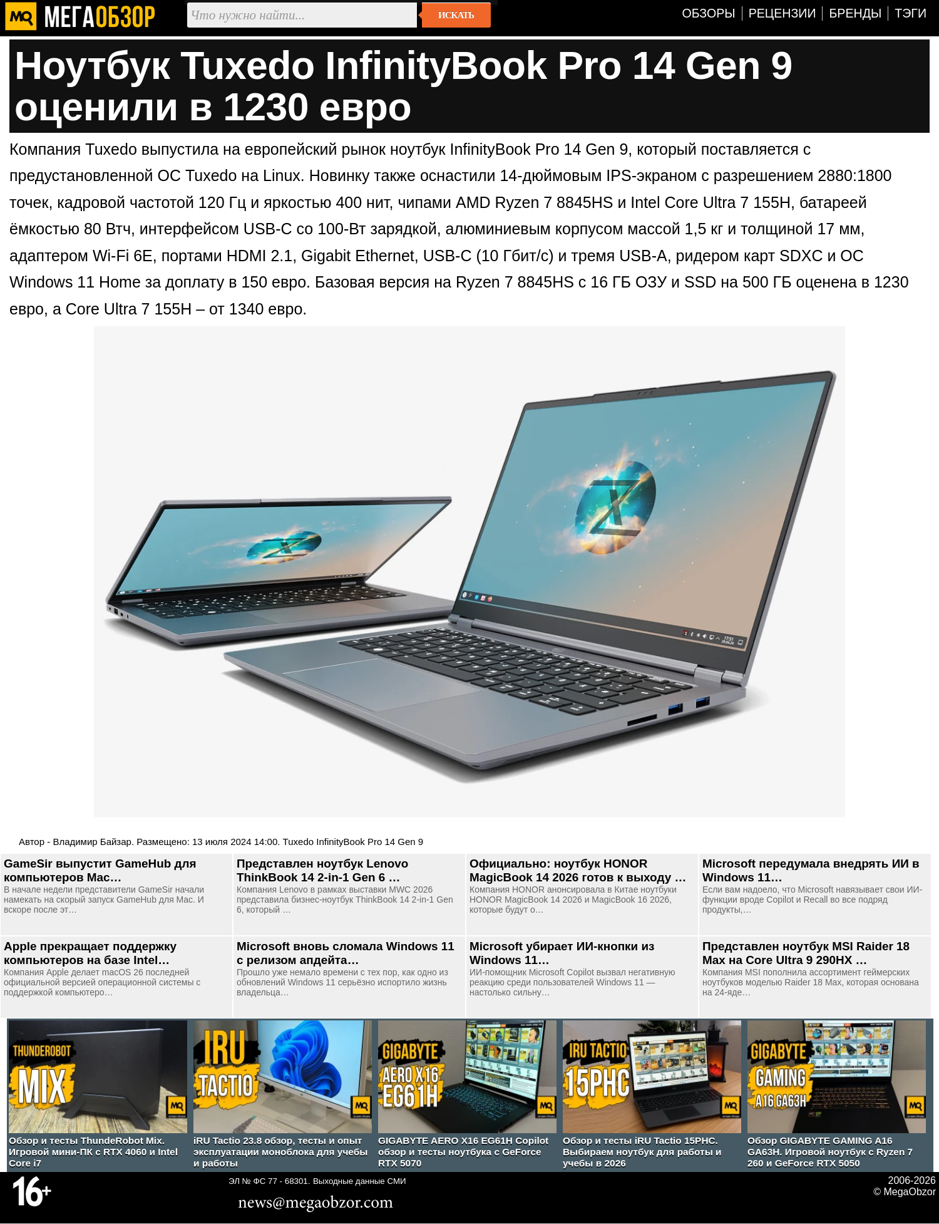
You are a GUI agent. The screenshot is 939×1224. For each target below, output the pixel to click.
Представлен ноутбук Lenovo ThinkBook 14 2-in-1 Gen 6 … (322, 870)
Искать (456, 15)
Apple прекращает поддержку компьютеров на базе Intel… (90, 953)
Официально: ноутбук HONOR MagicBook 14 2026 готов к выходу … (578, 870)
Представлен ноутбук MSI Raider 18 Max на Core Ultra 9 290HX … (806, 953)
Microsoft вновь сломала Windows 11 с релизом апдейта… (345, 953)
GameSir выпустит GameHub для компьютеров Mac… (100, 870)
